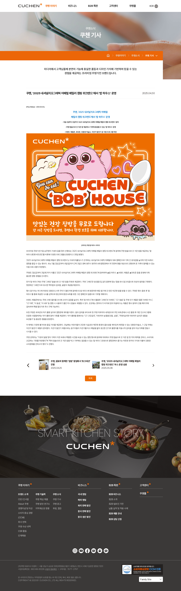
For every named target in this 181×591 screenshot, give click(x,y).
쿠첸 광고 (57, 504)
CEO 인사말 (23, 499)
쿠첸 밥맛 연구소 (42, 504)
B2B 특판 (93, 6)
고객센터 (113, 6)
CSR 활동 (22, 531)
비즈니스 (72, 6)
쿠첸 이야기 (51, 6)
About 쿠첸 (23, 504)
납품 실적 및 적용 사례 (118, 508)
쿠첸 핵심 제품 (41, 499)
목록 (90, 378)
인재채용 (22, 535)
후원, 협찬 (57, 508)
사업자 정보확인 (51, 569)
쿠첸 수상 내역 (24, 526)
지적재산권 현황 (42, 508)
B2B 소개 (113, 499)
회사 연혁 (22, 522)
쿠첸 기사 (149, 55)
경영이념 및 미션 (25, 508)
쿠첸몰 (132, 6)
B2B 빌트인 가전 (116, 504)
